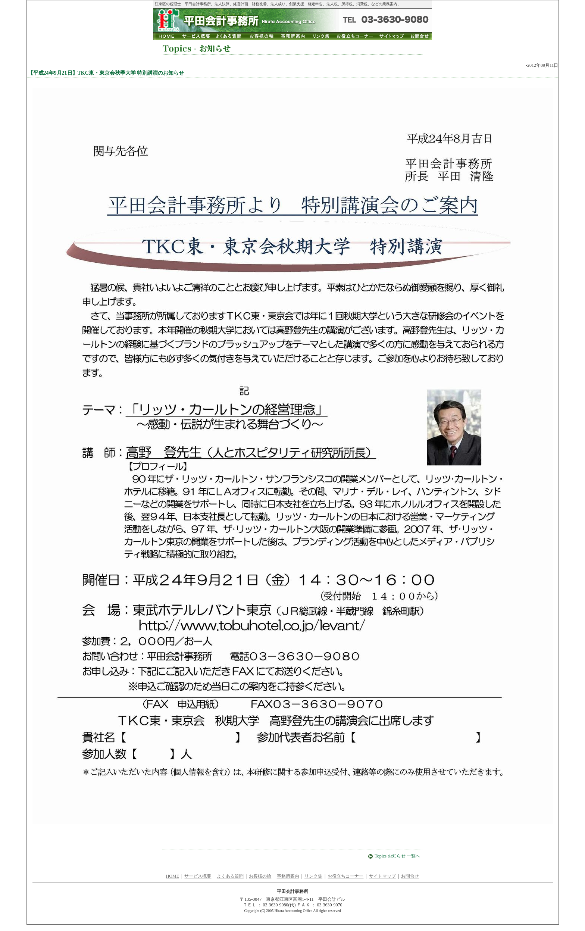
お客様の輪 (260, 876)
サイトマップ (382, 876)
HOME (172, 876)
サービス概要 (197, 876)
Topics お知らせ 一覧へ (394, 856)
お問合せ (410, 876)
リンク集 (313, 876)
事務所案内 (288, 876)
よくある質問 (230, 876)
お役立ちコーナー (345, 876)
